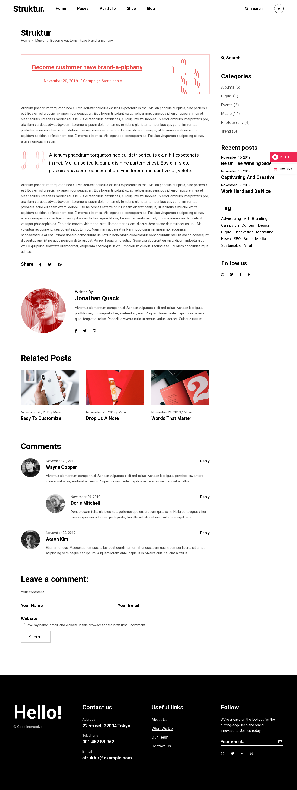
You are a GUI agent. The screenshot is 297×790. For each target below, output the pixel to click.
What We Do (162, 728)
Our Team (160, 737)
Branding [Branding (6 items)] (260, 218)
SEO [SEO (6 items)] (237, 238)
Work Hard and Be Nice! (246, 191)
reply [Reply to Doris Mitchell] (205, 497)
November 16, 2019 (236, 171)
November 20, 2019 (61, 81)
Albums (227, 87)
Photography (232, 122)
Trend (226, 131)
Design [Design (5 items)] (264, 225)
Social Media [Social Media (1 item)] (255, 238)
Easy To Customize (41, 418)
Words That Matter (171, 418)
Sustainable (112, 81)
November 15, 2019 (236, 157)
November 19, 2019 (236, 185)
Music (39, 40)
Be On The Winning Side (246, 163)
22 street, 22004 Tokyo (106, 726)
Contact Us (161, 746)
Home (25, 40)
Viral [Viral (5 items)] (248, 245)
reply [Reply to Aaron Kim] (205, 532)
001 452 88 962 (98, 742)
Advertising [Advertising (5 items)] (231, 218)
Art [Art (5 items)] (246, 218)
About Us (160, 719)
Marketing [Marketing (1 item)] (265, 232)
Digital (226, 96)
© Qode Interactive (27, 727)
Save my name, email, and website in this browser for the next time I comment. (86, 625)
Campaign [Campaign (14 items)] (230, 225)
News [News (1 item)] (226, 238)
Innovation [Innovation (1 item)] (244, 232)
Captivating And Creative (247, 177)
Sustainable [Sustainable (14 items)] (231, 245)
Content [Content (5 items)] (248, 225)
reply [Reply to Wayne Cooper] (205, 461)
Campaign (92, 81)
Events (227, 104)
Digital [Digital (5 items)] (226, 232)
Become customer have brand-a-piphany (87, 67)
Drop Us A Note (102, 418)
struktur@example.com (107, 758)
